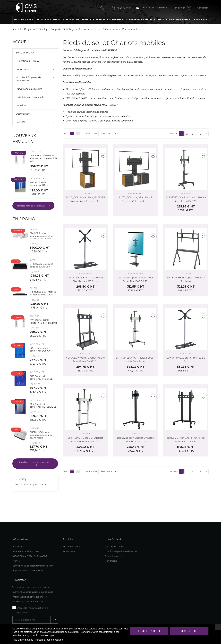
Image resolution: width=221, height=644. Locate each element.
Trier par (91, 133)
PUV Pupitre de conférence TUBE (39, 183)
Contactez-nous (113, 556)
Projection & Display (27, 61)
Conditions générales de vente (121, 551)
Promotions (69, 551)
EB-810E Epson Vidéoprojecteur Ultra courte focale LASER (41, 236)
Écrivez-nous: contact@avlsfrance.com (32, 565)
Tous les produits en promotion (35, 462)
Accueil (21, 41)
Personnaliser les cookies (49, 639)
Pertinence (109, 133)
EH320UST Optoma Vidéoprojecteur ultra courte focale (41, 435)
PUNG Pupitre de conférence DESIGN (40, 349)
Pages (174, 133)
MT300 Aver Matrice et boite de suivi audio (41, 265)
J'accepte (189, 631)
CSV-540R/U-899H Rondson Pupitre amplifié (43, 321)
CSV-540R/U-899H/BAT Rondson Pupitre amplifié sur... (43, 158)
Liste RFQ (20, 479)
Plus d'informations (22, 639)
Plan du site (111, 560)
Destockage (23, 113)
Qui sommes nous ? (115, 546)
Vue (65, 133)
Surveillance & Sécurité (29, 88)
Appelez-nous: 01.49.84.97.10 (27, 570)
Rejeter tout (149, 631)
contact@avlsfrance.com (151, 7)
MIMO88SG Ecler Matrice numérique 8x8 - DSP (43, 293)
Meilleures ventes (72, 546)
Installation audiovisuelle (30, 97)
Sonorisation (23, 69)
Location (21, 105)
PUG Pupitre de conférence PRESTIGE (41, 377)
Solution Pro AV (25, 52)
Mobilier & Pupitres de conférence (28, 79)
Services (20, 121)
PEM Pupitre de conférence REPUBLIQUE (43, 405)
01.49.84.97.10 (121, 8)
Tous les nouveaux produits (31, 205)
